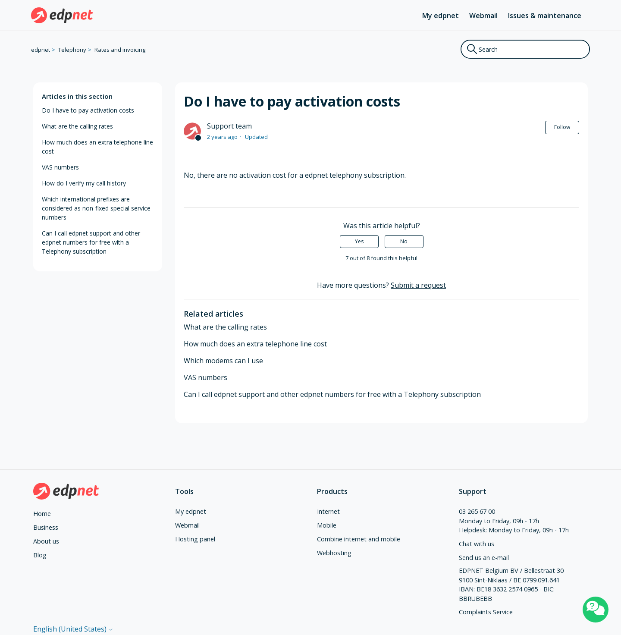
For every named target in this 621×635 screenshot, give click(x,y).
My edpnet (440, 15)
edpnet (40, 49)
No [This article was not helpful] (404, 241)
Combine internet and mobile (358, 539)
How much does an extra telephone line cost (97, 146)
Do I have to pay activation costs (88, 110)
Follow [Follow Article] (562, 127)
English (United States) (73, 629)
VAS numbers (60, 167)
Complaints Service (486, 612)
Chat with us (476, 544)
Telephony (72, 49)
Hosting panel (195, 539)
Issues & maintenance (544, 15)
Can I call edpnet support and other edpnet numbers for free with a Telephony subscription (91, 242)
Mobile (326, 525)
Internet (328, 511)
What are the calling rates (77, 126)
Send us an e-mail (484, 557)
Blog (40, 555)
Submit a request (418, 285)
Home (42, 513)
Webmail (483, 15)
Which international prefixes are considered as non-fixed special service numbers (96, 208)
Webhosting (334, 553)
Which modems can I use (223, 360)
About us (46, 541)
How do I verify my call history (84, 183)
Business (45, 527)
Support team (229, 126)
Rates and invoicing (119, 49)
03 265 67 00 (477, 511)
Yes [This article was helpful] (359, 241)
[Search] (525, 49)
